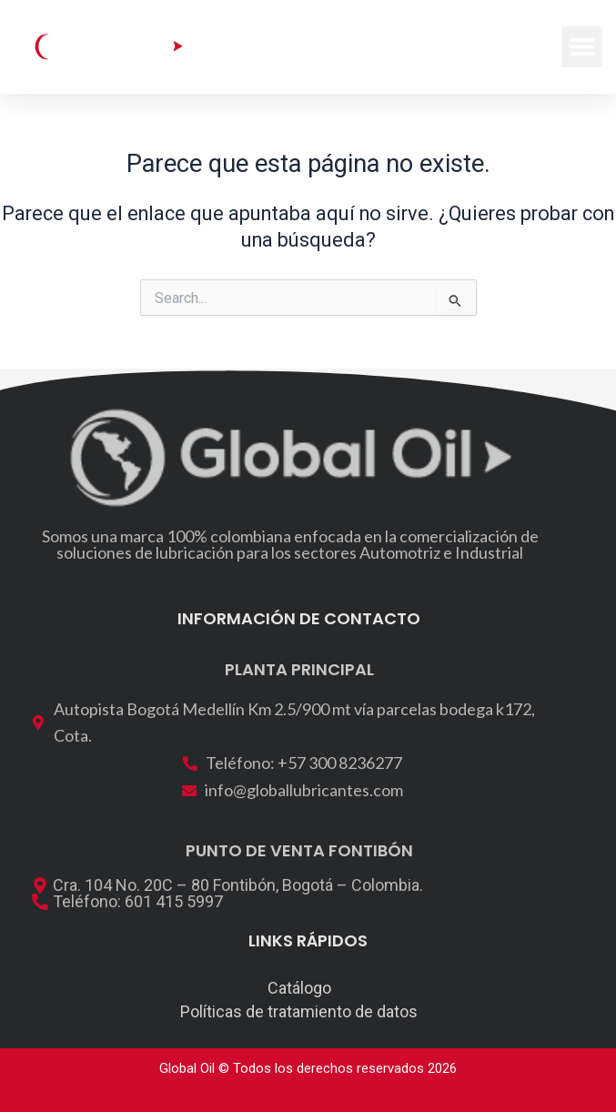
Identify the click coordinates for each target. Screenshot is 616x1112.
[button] (581, 46)
